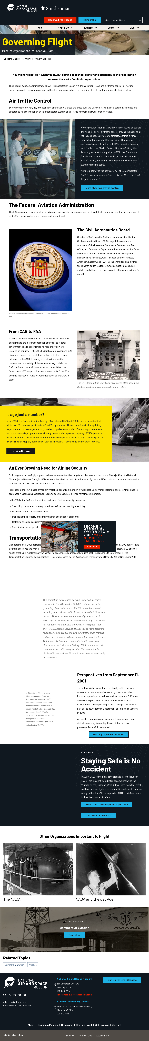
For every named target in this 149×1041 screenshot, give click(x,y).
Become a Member (47, 1025)
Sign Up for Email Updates (122, 980)
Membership (89, 19)
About (31, 1025)
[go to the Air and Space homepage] (25, 983)
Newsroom (67, 1025)
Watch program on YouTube (108, 734)
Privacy (70, 1035)
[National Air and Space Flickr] (25, 994)
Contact (116, 1025)
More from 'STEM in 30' (99, 815)
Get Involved (102, 1025)
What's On (63, 27)
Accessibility (102, 1035)
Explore (88, 27)
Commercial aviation (14, 964)
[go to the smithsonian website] (56, 8)
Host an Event (84, 1025)
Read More (74, 935)
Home (9, 58)
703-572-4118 (63, 1013)
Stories (29, 58)
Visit (39, 27)
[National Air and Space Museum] (21, 8)
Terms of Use (85, 1035)
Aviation (33, 964)
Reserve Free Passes (60, 19)
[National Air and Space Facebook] (4, 994)
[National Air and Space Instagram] (14, 994)
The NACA (12, 899)
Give (132, 27)
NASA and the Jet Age (94, 899)
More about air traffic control (102, 188)
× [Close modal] (40, 523)
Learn (111, 27)
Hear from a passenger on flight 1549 (107, 804)
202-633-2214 (63, 991)
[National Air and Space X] (9, 994)
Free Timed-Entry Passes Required (74, 994)
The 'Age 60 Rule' (20, 451)
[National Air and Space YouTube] (19, 994)
